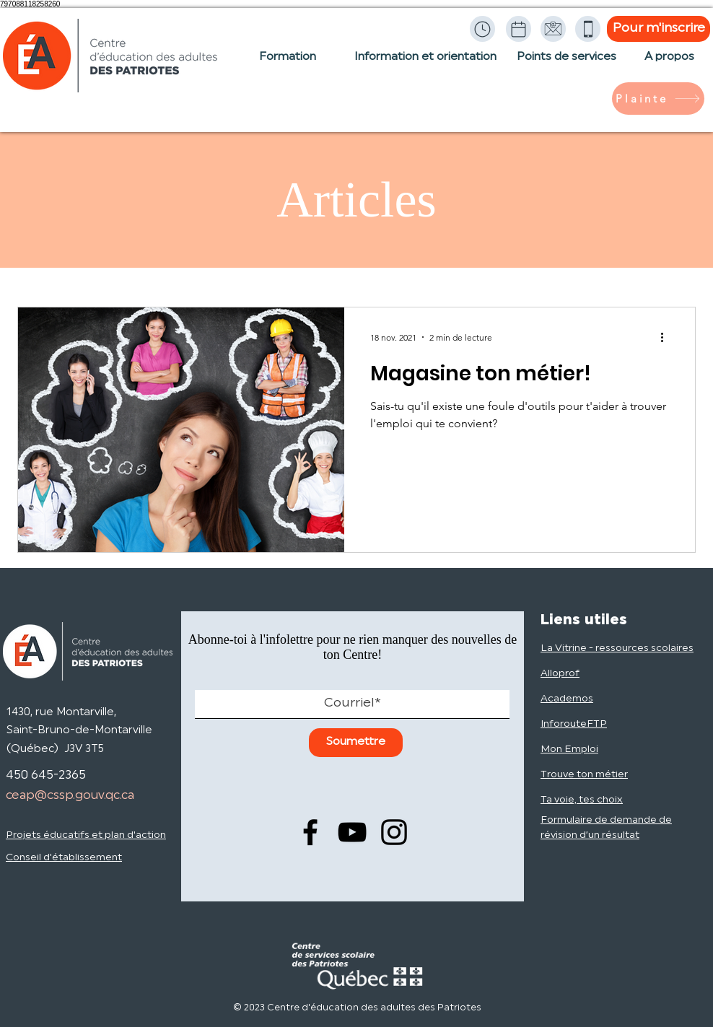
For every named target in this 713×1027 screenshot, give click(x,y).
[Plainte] (658, 98)
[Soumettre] (356, 742)
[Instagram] (394, 832)
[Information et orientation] (425, 64)
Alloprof (560, 673)
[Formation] (287, 64)
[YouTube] (352, 832)
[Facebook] (310, 832)
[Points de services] (566, 64)
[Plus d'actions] (666, 337)
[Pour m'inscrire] (658, 29)
